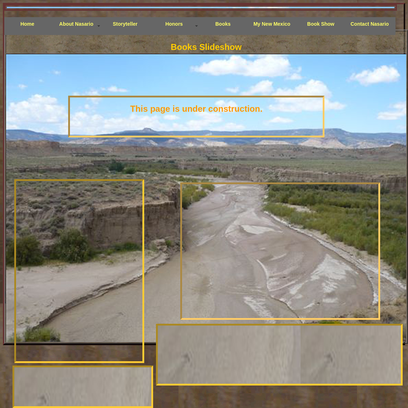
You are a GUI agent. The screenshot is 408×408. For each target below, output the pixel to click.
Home (27, 24)
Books (223, 24)
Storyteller (125, 24)
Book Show (320, 24)
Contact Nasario (370, 24)
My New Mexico (271, 24)
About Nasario (76, 24)
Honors (174, 24)
